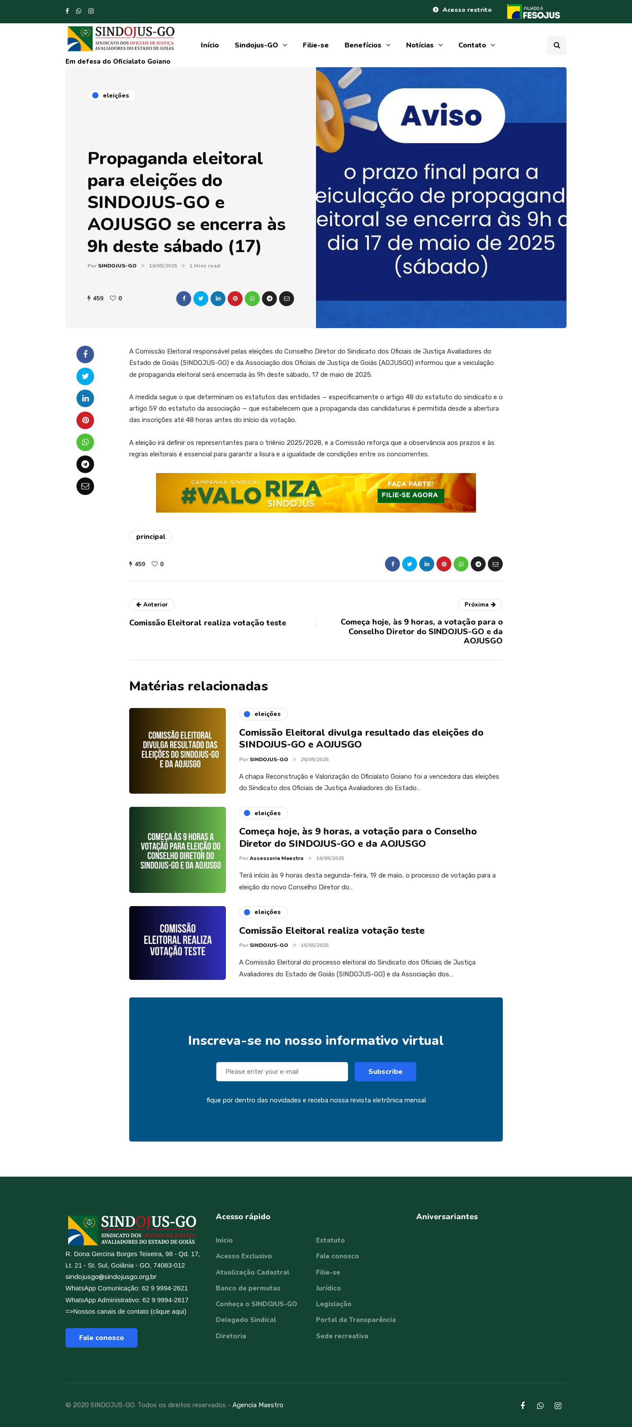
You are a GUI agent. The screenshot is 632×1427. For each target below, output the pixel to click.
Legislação (334, 1304)
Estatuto (330, 1240)
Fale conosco (101, 1338)
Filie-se (316, 45)
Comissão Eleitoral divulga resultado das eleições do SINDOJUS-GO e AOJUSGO (361, 742)
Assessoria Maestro (277, 861)
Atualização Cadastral (252, 1272)
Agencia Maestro (257, 1405)
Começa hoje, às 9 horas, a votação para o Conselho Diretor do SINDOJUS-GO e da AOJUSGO (358, 841)
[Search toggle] (557, 45)
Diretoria (231, 1336)
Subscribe (385, 1075)
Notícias (420, 45)
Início (210, 45)
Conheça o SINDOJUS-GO (256, 1304)
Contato (472, 45)
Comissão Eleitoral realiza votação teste (332, 933)
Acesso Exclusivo (244, 1256)
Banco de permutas (248, 1288)
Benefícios (363, 45)
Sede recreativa (342, 1336)
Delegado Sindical (246, 1319)
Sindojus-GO (256, 45)
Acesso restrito (467, 10)
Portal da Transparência (356, 1319)
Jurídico (328, 1288)
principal (150, 536)
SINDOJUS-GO (117, 265)
